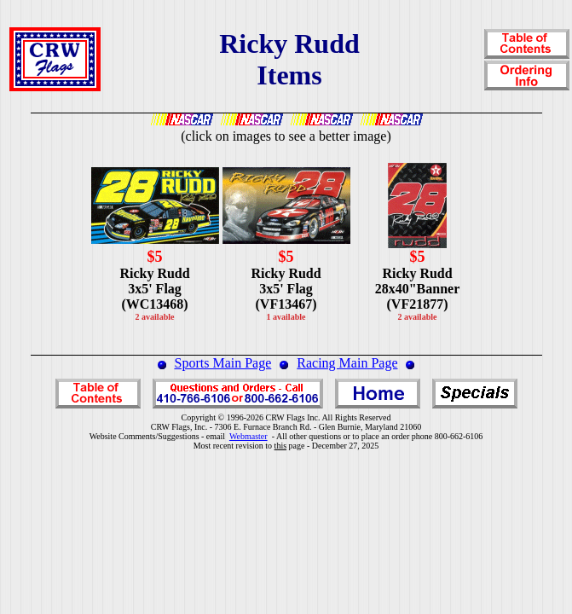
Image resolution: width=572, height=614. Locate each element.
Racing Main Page (347, 363)
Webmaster (248, 436)
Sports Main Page (223, 363)
